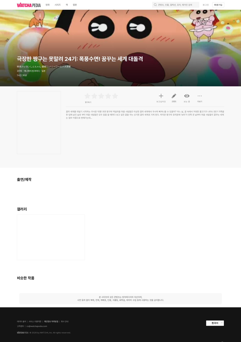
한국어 (215, 323)
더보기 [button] (199, 99)
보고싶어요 (161, 98)
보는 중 (187, 98)
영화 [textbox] (48, 4)
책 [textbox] (67, 4)
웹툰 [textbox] (75, 4)
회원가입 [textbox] (218, 5)
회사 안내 (64, 321)
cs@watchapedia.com (37, 326)
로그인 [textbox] (206, 5)
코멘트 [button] (174, 99)
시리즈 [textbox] (58, 4)
